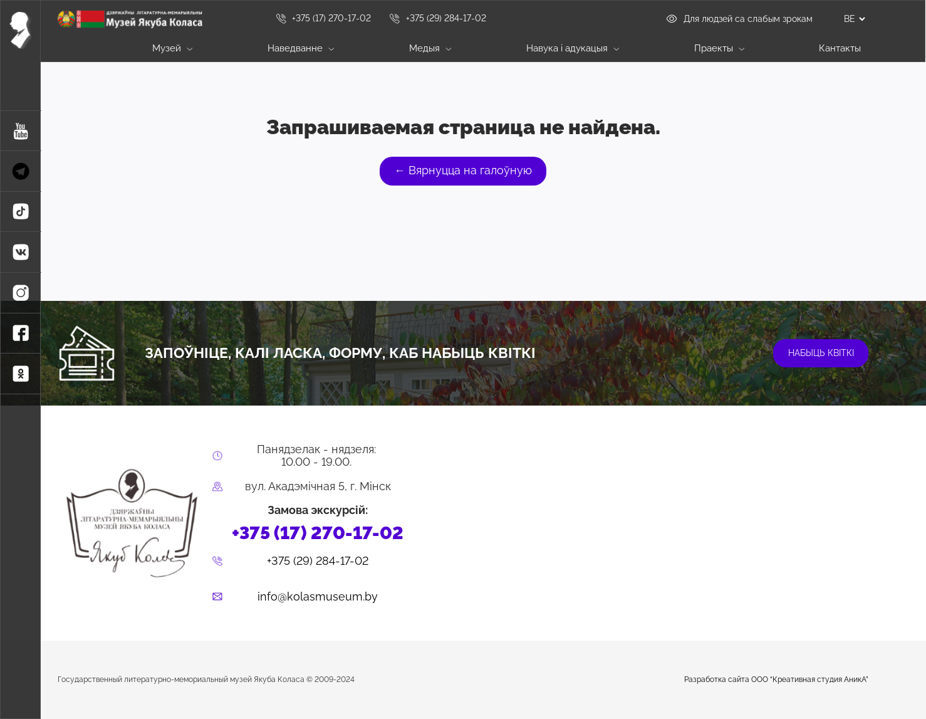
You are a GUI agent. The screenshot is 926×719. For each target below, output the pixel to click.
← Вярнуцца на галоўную (463, 170)
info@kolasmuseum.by (318, 596)
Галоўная (71, 49)
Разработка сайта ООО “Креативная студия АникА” (776, 680)
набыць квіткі (821, 353)
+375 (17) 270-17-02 (323, 18)
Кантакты (840, 48)
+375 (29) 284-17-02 (437, 18)
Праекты (719, 48)
